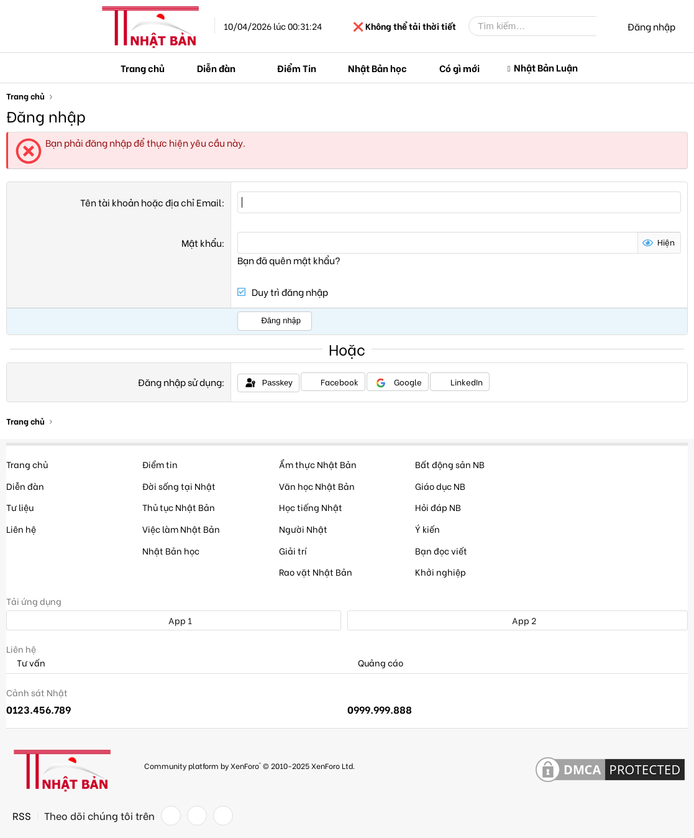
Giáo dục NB (440, 485)
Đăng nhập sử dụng (180, 381)
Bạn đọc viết (441, 550)
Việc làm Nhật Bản (181, 528)
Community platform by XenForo (249, 765)
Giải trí (293, 550)
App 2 (517, 620)
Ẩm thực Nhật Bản (318, 464)
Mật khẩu (201, 242)
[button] (245, 68)
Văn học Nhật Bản (317, 485)
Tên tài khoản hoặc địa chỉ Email (151, 202)
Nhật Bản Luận (546, 67)
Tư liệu (20, 506)
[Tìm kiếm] (541, 26)
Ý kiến (427, 528)
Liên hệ (21, 528)
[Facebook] (171, 816)
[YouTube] (223, 816)
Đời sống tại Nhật (179, 485)
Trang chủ (143, 68)
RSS (21, 815)
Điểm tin (160, 464)
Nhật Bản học (377, 68)
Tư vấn (25, 663)
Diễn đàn (216, 68)
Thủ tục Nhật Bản (178, 506)
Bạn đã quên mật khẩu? (288, 260)
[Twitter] (197, 816)
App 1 (173, 620)
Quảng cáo (375, 663)
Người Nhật (303, 528)
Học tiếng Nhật (310, 506)
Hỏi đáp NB (438, 506)
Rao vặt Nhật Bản (315, 571)
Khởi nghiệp (440, 571)
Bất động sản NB (450, 464)
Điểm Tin (296, 68)
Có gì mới (459, 68)
